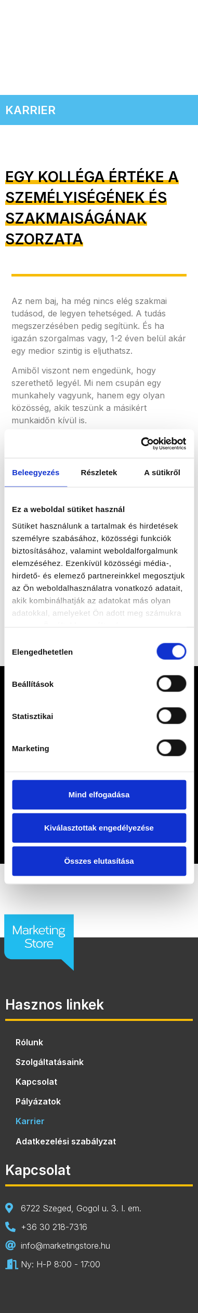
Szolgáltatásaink (50, 1062)
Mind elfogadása (99, 794)
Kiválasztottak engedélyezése (99, 827)
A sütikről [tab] (162, 472)
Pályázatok (38, 1101)
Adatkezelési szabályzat (66, 1141)
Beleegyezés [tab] (35, 472)
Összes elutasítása (99, 860)
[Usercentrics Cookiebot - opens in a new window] (141, 443)
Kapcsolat (36, 1081)
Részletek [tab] (99, 472)
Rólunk (29, 1042)
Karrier (30, 1121)
